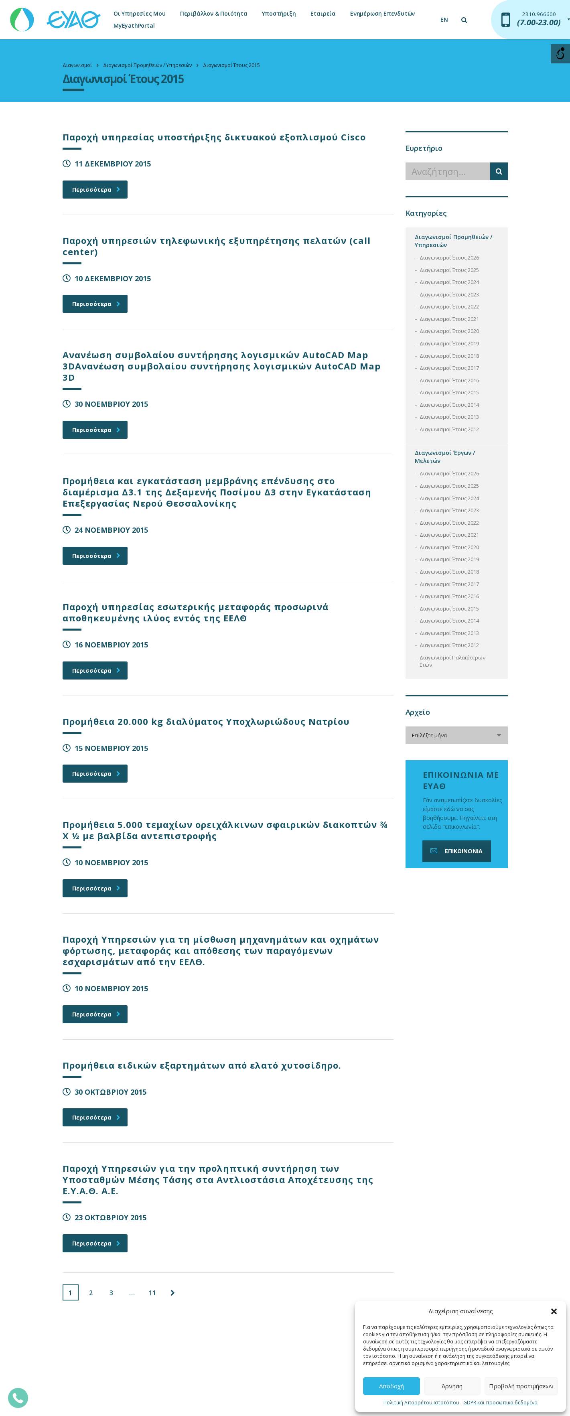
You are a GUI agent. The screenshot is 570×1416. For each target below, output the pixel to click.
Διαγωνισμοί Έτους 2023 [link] (449, 294)
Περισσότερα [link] (96, 189)
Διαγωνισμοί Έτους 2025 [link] (449, 270)
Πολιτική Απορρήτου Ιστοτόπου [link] (421, 1402)
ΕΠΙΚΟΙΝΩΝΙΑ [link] (456, 851)
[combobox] (457, 735)
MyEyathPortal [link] (134, 25)
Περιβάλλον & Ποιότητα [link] (213, 13)
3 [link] (111, 1292)
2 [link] (91, 1292)
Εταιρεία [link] (323, 13)
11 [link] (152, 1292)
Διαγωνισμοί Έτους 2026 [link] (449, 257)
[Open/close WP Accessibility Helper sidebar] (560, 53)
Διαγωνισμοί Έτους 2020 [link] (449, 331)
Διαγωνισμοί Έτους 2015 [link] (449, 392)
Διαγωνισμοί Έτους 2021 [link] (449, 319)
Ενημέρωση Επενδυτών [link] (382, 13)
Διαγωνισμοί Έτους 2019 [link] (449, 343)
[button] (554, 1311)
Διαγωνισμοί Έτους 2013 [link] (449, 416)
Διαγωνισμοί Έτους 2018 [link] (449, 355)
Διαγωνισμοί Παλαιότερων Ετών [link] (452, 661)
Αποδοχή (391, 1386)
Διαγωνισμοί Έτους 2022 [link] (449, 306)
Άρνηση (452, 1386)
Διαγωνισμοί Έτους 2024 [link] (449, 282)
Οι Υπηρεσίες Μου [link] (140, 13)
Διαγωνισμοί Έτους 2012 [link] (449, 429)
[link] (56, 16)
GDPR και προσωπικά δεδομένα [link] (500, 1402)
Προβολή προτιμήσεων (521, 1386)
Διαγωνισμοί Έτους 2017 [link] (449, 367)
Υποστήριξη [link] (279, 13)
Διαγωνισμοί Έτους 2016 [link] (449, 380)
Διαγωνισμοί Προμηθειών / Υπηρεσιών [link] (453, 241)
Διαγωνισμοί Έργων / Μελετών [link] (445, 457)
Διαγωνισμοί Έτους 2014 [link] (449, 404)
